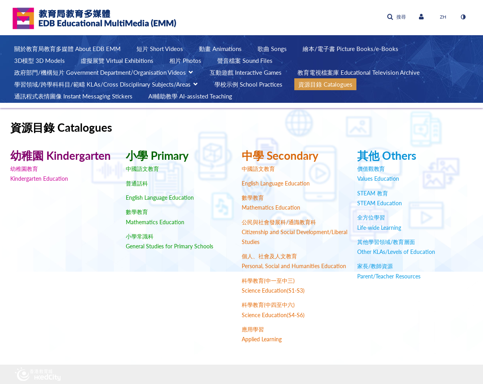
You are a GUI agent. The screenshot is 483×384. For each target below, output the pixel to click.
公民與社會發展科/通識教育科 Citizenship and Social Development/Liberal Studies (294, 232)
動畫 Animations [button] (220, 48)
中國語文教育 (142, 168)
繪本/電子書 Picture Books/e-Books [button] (350, 48)
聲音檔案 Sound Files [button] (245, 60)
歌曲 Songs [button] (272, 48)
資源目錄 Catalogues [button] (325, 84)
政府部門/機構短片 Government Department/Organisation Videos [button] (100, 72)
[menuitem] (71, 49)
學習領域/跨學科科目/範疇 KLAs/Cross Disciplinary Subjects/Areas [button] (102, 84)
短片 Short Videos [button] (159, 48)
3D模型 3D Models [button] (39, 60)
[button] (396, 17)
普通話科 (137, 183)
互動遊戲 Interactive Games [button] (246, 72)
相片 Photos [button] (185, 60)
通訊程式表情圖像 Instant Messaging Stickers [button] (73, 96)
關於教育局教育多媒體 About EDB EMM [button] (67, 48)
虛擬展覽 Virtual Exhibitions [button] (117, 60)
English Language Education (160, 197)
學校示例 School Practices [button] (248, 84)
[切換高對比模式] (463, 17)
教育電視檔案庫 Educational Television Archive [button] (358, 72)
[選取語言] (443, 17)
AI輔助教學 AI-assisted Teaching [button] (190, 96)
